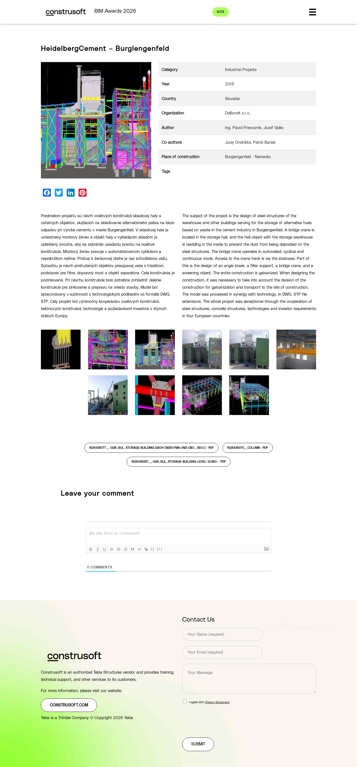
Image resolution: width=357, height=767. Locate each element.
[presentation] (220, 729)
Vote (221, 11)
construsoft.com (69, 705)
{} (152, 549)
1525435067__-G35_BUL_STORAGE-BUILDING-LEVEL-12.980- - (178, 461)
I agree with (209, 702)
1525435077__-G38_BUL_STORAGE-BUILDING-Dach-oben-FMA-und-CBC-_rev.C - (151, 447)
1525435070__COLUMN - (247, 447)
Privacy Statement (217, 702)
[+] (159, 549)
